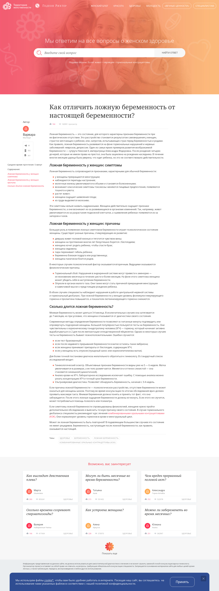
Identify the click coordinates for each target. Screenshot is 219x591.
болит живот (95, 62)
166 (30, 533)
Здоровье (135, 5)
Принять (182, 582)
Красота (119, 5)
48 (29, 145)
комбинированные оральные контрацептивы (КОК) (88, 442)
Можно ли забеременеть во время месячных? (166, 512)
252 (148, 499)
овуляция (109, 62)
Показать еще (109, 553)
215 (89, 499)
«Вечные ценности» (177, 5)
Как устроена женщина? (104, 510)
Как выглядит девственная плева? (47, 478)
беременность (82, 438)
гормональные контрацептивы (133, 62)
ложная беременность (106, 438)
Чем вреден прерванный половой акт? (163, 478)
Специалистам (205, 5)
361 (29, 155)
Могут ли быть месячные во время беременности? (107, 478)
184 (53, 124)
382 (29, 150)
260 (30, 499)
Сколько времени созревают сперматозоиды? (48, 512)
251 (148, 533)
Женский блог (99, 5)
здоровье (65, 438)
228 (89, 533)
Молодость (153, 5)
